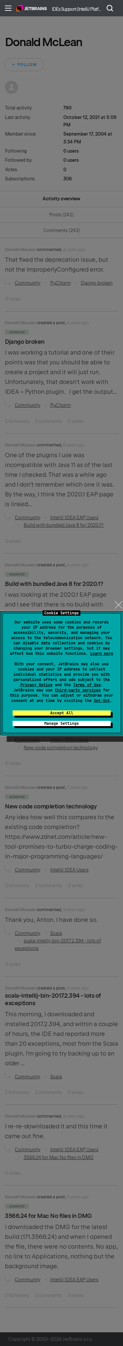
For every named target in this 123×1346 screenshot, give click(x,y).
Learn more (101, 653)
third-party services (78, 690)
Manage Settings (61, 723)
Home (31, 8)
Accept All (61, 713)
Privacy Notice (36, 685)
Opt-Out (102, 700)
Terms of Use (87, 685)
